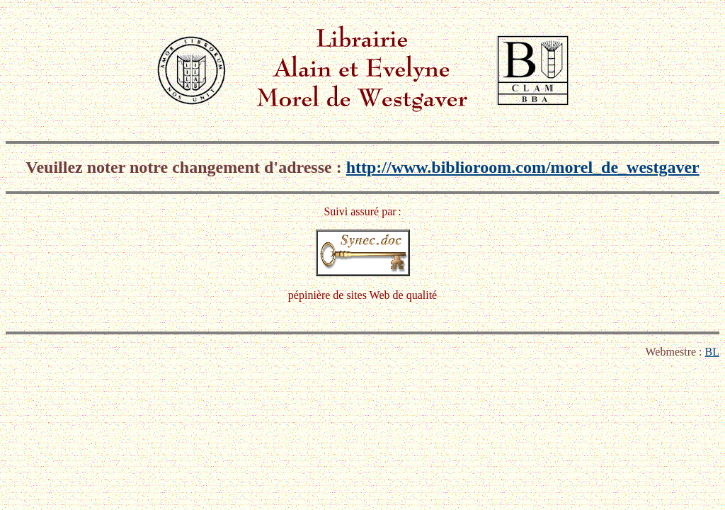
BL (712, 352)
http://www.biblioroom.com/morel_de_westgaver (523, 167)
